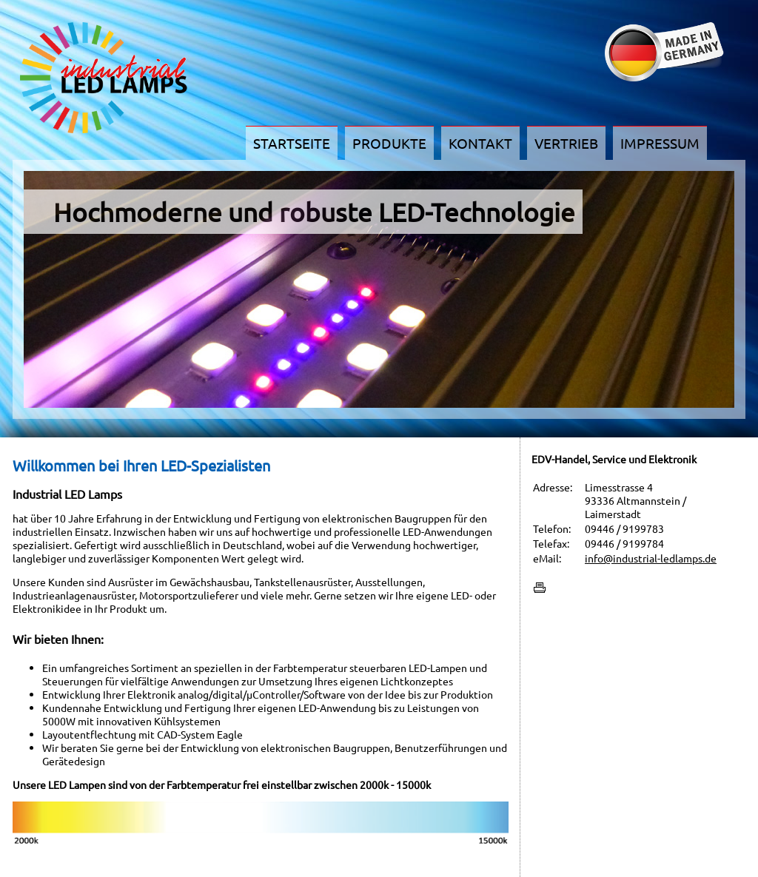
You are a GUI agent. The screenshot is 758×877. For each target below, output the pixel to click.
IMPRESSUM (660, 143)
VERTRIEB (566, 143)
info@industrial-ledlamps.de (651, 558)
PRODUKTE (389, 143)
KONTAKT (480, 143)
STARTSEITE (291, 143)
